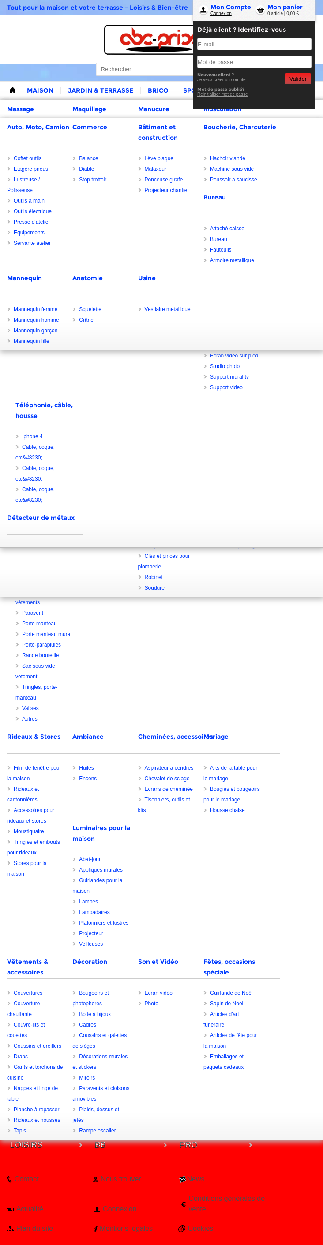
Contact (27, 1179)
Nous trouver (121, 1179)
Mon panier (285, 7)
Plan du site (34, 1228)
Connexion (221, 13)
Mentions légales (126, 1228)
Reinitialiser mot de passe (222, 94)
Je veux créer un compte (221, 79)
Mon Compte (230, 7)
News (196, 1179)
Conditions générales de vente (227, 1204)
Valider (298, 78)
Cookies (201, 1228)
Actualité (29, 1209)
